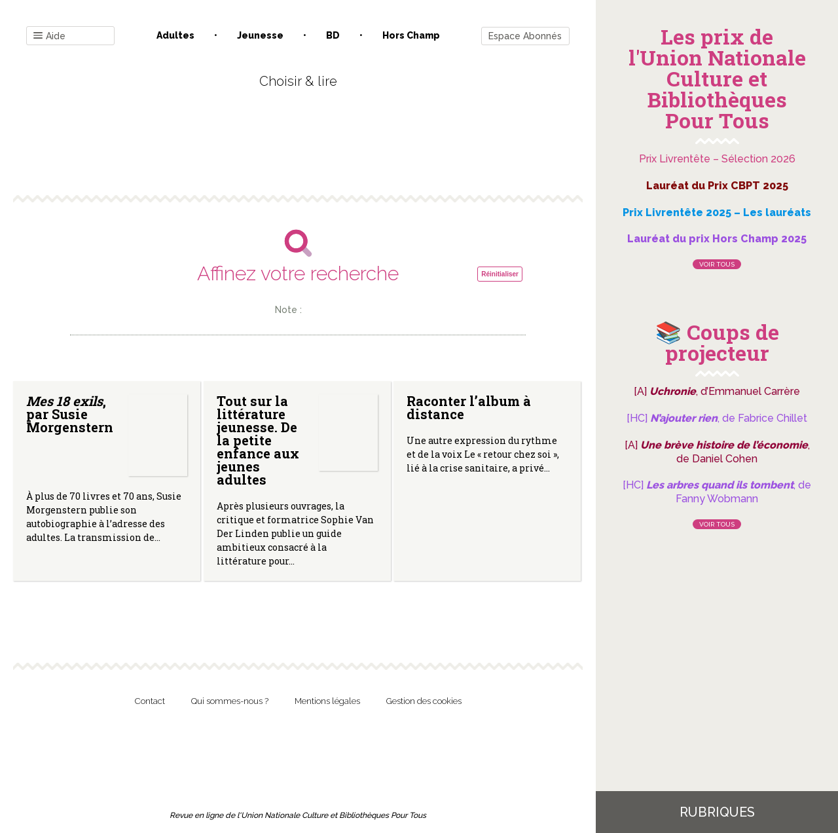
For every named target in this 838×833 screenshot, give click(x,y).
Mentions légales (327, 701)
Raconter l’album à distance (469, 407)
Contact (150, 701)
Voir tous (717, 264)
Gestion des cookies (424, 701)
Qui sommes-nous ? (229, 701)
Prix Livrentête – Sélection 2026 (717, 159)
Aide (49, 36)
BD (333, 35)
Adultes (175, 35)
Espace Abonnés (525, 36)
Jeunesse (260, 35)
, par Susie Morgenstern (69, 413)
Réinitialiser (500, 274)
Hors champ (411, 35)
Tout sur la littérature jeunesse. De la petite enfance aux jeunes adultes (258, 440)
